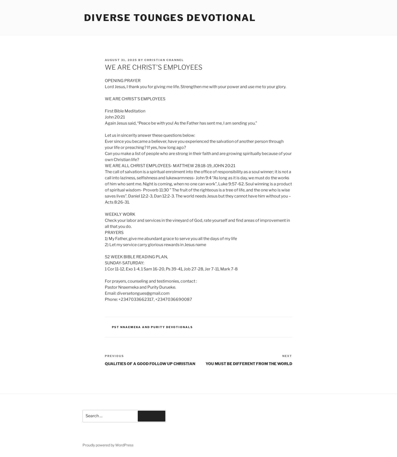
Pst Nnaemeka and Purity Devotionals (152, 327)
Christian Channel (164, 60)
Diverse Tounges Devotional (170, 17)
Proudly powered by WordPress (108, 445)
